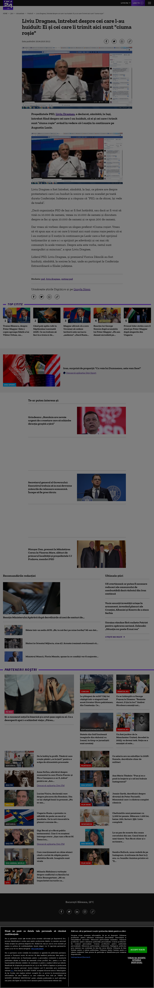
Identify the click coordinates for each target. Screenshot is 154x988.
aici (12, 970)
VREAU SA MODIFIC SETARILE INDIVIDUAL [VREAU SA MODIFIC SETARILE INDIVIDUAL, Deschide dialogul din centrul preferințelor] (137, 960)
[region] (77, 957)
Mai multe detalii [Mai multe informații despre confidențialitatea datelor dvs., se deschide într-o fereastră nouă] (37, 949)
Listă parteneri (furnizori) (80, 957)
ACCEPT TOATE (138, 950)
